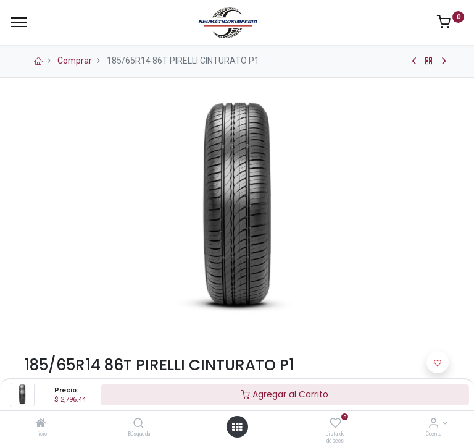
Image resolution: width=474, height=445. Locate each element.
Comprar (74, 61)
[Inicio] (40, 424)
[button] (437, 362)
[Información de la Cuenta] (433, 424)
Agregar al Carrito (284, 394)
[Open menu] (237, 427)
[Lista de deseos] (335, 424)
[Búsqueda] (138, 424)
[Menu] (19, 22)
